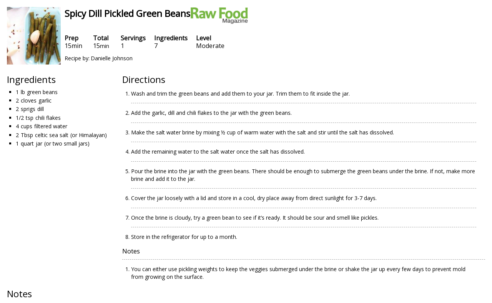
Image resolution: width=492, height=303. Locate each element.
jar (39, 143)
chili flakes (48, 117)
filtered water (50, 126)
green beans (42, 92)
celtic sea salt (51, 135)
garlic (45, 100)
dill (40, 109)
